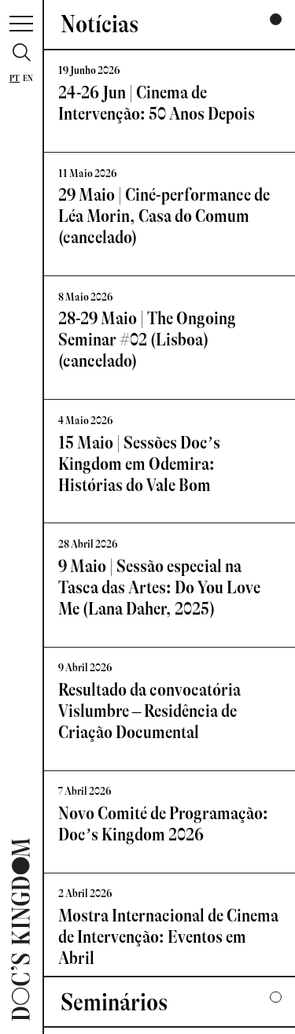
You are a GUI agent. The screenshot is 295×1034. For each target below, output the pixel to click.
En (28, 78)
